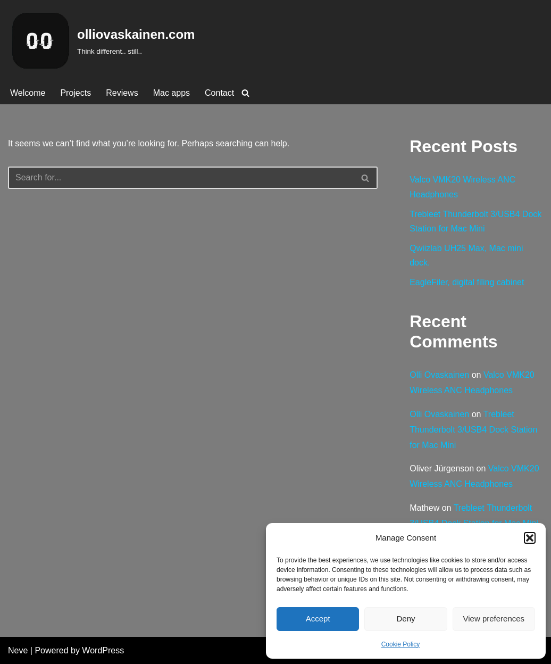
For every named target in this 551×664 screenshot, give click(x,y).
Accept (318, 618)
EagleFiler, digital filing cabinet (467, 282)
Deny (405, 618)
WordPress (103, 650)
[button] (529, 538)
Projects (75, 92)
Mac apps (171, 92)
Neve (18, 650)
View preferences (494, 618)
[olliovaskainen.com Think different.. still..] (101, 41)
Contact (219, 92)
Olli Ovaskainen (439, 374)
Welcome (27, 92)
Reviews (122, 92)
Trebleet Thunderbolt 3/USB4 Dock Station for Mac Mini (473, 430)
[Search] (245, 93)
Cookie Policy (400, 644)
